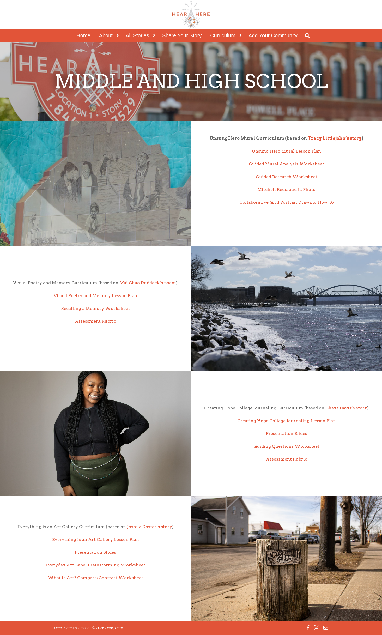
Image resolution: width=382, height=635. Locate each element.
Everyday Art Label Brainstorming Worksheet (95, 565)
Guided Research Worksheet (286, 176)
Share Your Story (182, 35)
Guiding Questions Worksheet (286, 446)
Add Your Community (273, 35)
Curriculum (222, 35)
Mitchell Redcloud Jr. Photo (286, 189)
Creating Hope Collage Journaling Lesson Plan (286, 420)
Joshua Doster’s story (149, 526)
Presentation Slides (286, 433)
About (106, 35)
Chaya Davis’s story (346, 408)
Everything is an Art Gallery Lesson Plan (95, 539)
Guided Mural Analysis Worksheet (286, 163)
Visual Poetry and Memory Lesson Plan (95, 295)
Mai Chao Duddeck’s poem (147, 282)
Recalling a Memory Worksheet (95, 308)
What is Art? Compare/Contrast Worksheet (95, 577)
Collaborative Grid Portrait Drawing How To (286, 202)
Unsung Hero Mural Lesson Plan (286, 151)
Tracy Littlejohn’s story (335, 138)
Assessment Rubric (95, 321)
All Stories (137, 35)
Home (83, 35)
